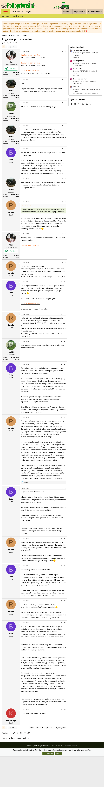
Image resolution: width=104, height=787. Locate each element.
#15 (65, 519)
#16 (65, 569)
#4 (65, 156)
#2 (65, 110)
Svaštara (76, 88)
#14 (65, 448)
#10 (65, 312)
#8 (65, 264)
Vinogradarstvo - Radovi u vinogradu (85, 124)
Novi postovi (5, 16)
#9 (65, 293)
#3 (65, 133)
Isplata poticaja (78, 91)
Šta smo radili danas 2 (81, 81)
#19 (65, 653)
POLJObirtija (77, 99)
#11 (65, 345)
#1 (65, 82)
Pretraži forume (17, 16)
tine (5, 43)
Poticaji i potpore (79, 96)
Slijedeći (11, 77)
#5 (65, 179)
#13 (65, 395)
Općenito (76, 117)
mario (11, 121)
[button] (22, 11)
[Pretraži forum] (95, 11)
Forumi (5, 11)
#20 (65, 740)
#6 (65, 209)
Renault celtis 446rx (80, 109)
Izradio (71, 776)
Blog (28, 11)
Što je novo (16, 11)
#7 (65, 232)
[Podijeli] (62, 81)
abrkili (11, 144)
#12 (65, 372)
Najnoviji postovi (76, 77)
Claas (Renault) (78, 114)
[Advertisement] (35, 60)
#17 (65, 596)
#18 (65, 631)
